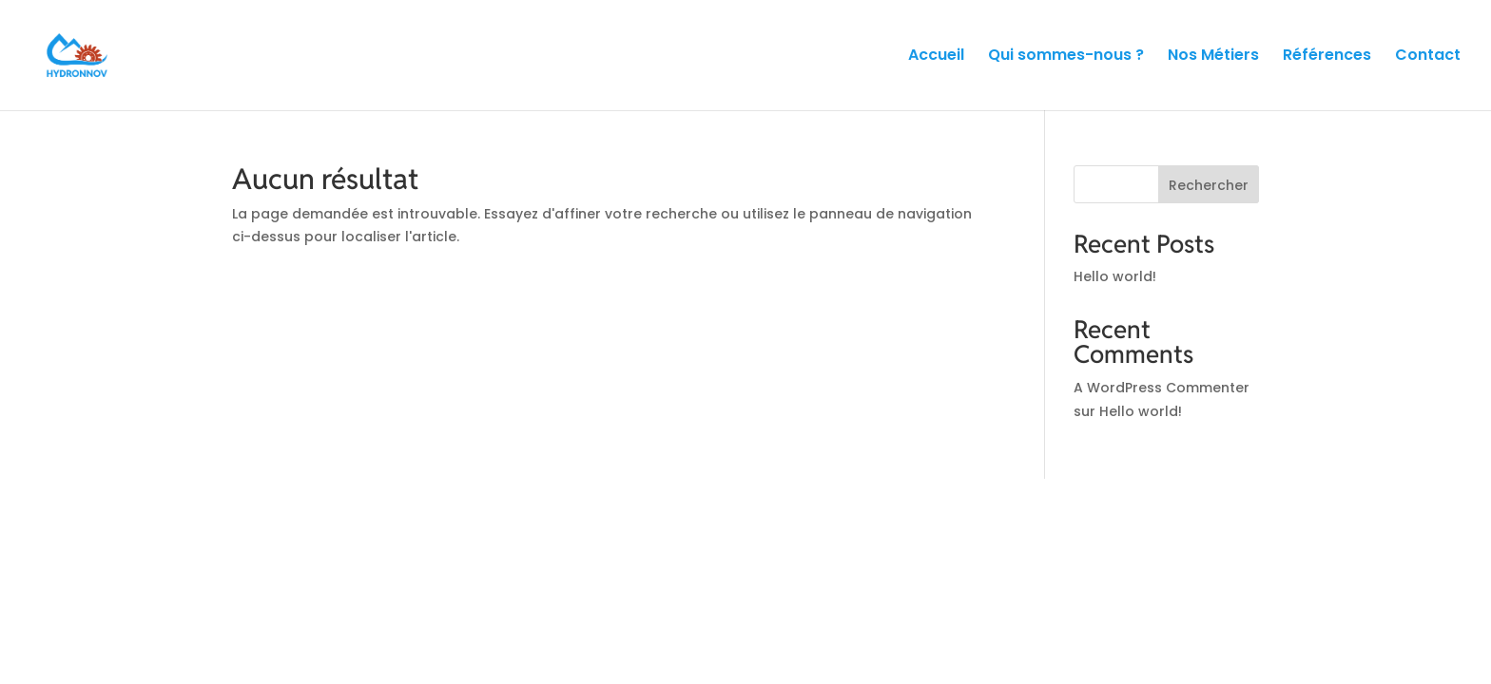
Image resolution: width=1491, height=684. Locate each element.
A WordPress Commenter (1161, 387)
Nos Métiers (1213, 57)
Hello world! (1115, 276)
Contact (1428, 57)
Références (1327, 57)
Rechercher (1209, 185)
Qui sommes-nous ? (1066, 57)
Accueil (936, 57)
